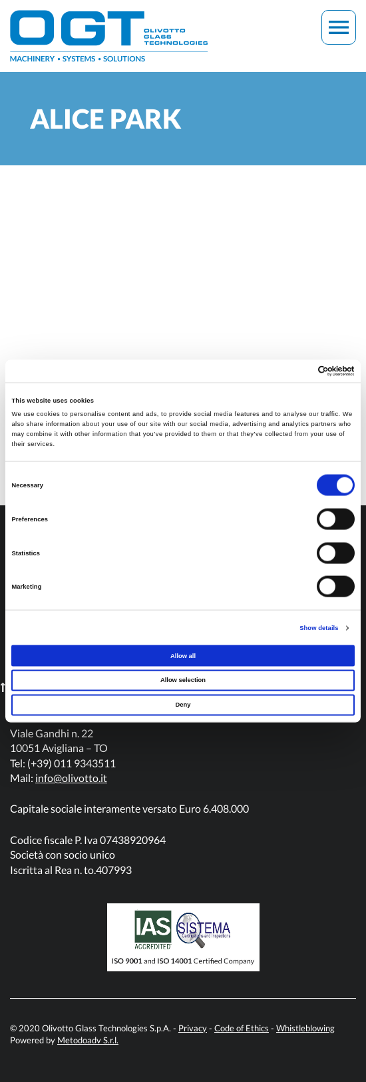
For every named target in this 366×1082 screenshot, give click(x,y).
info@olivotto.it (71, 777)
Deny (183, 704)
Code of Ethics (241, 1028)
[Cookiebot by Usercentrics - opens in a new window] (296, 370)
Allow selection (183, 680)
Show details (318, 628)
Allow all (183, 655)
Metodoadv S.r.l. (87, 1040)
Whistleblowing (305, 1028)
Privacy (192, 1028)
